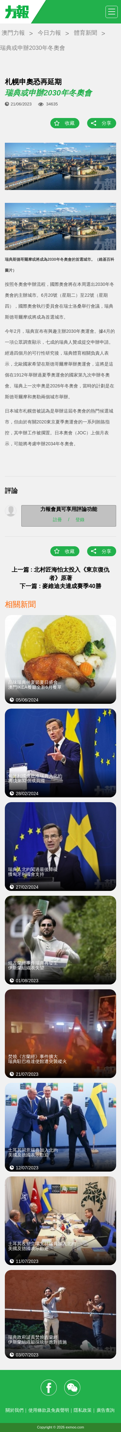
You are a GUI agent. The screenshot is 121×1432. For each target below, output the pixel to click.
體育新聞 (85, 33)
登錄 (80, 519)
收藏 (70, 123)
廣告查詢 (105, 1410)
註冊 (57, 519)
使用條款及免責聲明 (48, 1410)
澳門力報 (13, 33)
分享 (106, 123)
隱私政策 (83, 1410)
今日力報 (49, 33)
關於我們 (14, 1410)
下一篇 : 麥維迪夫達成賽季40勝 (60, 586)
